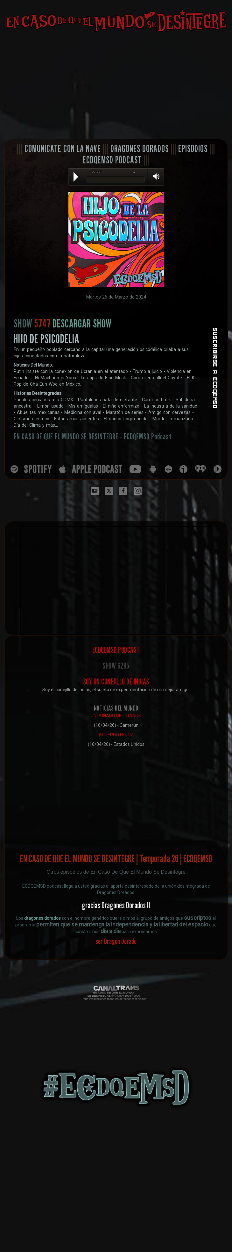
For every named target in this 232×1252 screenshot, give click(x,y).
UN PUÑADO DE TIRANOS (116, 715)
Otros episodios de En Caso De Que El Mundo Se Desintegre (116, 872)
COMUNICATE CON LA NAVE (63, 148)
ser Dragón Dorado (116, 941)
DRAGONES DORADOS (139, 148)
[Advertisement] (116, 85)
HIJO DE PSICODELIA (46, 339)
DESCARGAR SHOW (82, 323)
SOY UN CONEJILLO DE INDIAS (116, 681)
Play (76, 177)
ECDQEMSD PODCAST (112, 160)
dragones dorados (42, 918)
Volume (154, 176)
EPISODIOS (192, 148)
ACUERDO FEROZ (116, 734)
